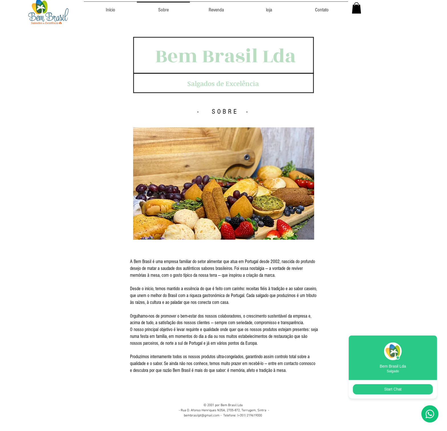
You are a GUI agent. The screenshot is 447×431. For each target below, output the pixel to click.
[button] (356, 7)
